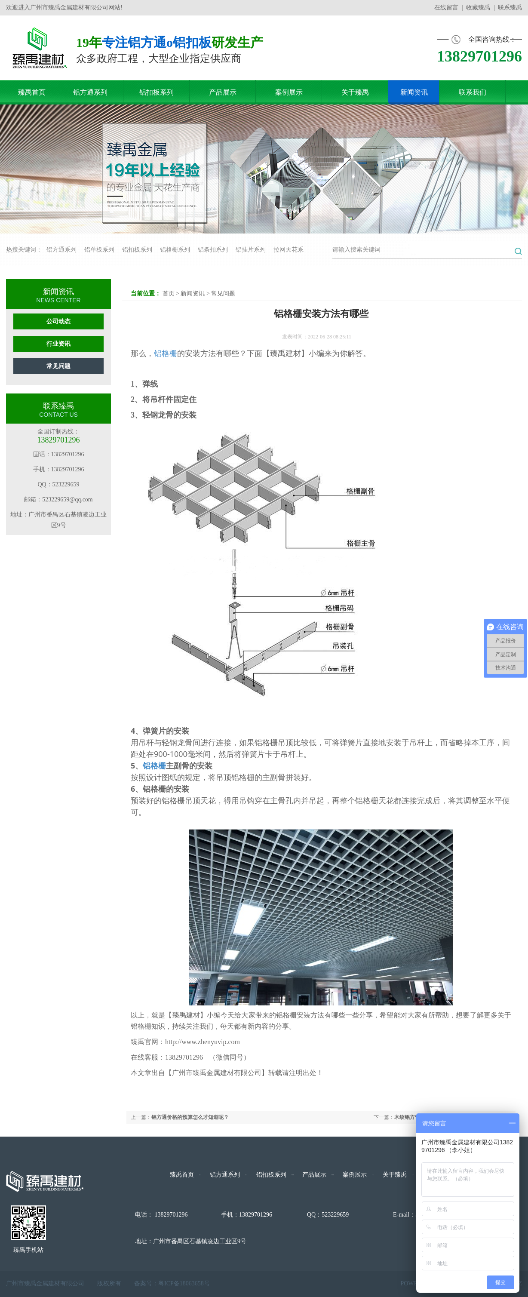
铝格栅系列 (175, 249)
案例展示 (355, 1174)
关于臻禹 (395, 1174)
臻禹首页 (182, 1174)
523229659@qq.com (67, 499)
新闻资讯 (193, 293)
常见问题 (58, 366)
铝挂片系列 (251, 249)
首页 (169, 293)
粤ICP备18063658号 (184, 1283)
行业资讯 (58, 344)
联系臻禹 (510, 7)
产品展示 (314, 1174)
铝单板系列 (99, 249)
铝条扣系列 (213, 249)
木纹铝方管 (407, 1117)
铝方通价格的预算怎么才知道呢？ (190, 1117)
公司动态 (58, 321)
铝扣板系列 (137, 249)
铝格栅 (165, 353)
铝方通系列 (61, 249)
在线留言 (446, 7)
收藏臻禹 (478, 7)
